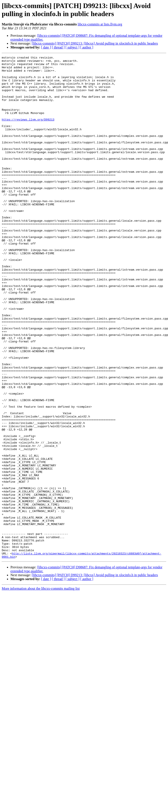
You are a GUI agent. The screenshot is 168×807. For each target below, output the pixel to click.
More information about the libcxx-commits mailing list (41, 689)
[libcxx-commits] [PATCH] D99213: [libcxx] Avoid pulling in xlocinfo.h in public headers (95, 43)
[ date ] (46, 47)
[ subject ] (72, 47)
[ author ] (86, 47)
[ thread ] (58, 47)
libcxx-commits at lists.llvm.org (100, 24)
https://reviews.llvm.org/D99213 (28, 132)
